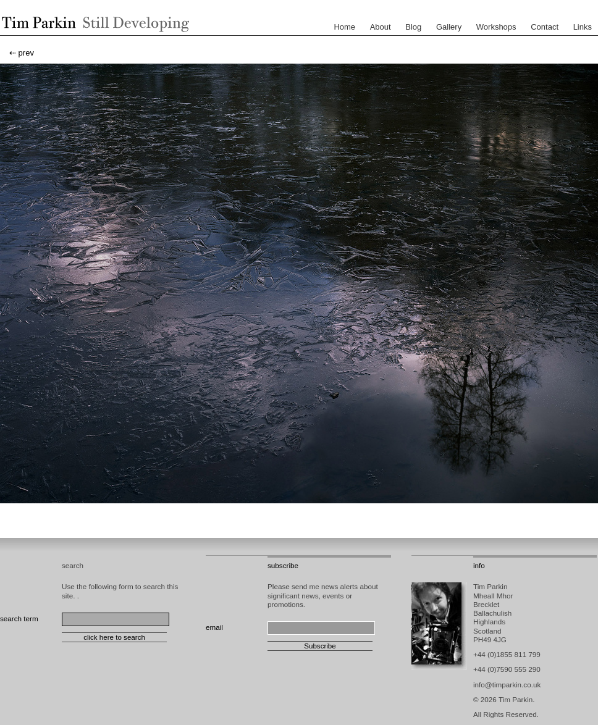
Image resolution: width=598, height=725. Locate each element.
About (380, 26)
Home (344, 26)
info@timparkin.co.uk (507, 685)
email (214, 627)
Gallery (448, 26)
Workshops (496, 26)
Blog (413, 26)
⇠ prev (21, 52)
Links (582, 26)
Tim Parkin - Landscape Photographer (92, 24)
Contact (544, 26)
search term (19, 618)
